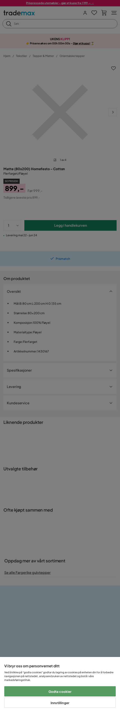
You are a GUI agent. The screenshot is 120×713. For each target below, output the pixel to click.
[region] (60, 685)
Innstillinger (60, 703)
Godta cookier (60, 691)
